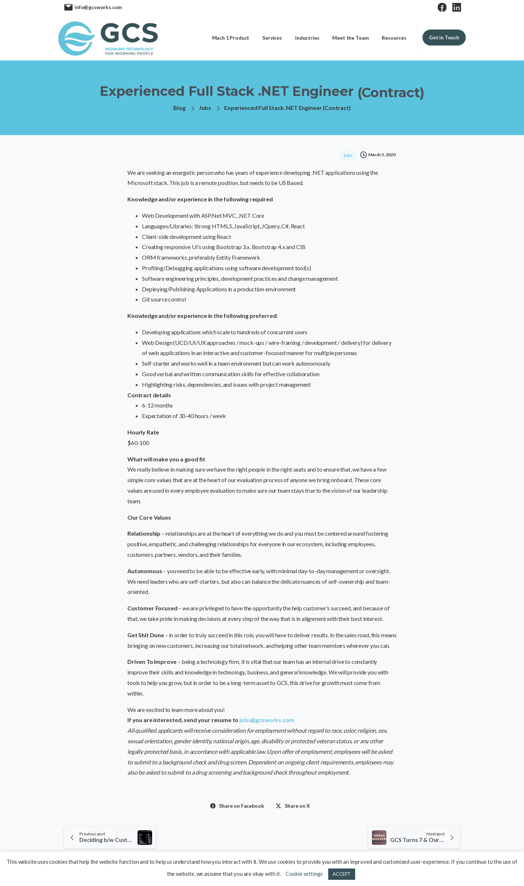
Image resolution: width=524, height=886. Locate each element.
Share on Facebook (237, 806)
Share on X (293, 806)
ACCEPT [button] (342, 874)
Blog (179, 107)
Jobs (205, 107)
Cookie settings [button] (304, 873)
